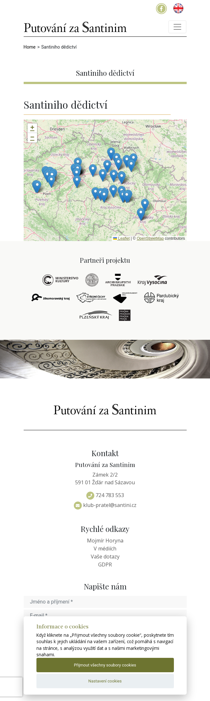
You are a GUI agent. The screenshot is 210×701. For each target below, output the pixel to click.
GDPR (105, 564)
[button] (145, 205)
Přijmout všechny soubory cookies (105, 665)
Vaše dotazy (105, 556)
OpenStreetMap (150, 238)
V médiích (105, 548)
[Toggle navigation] (177, 26)
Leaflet (121, 238)
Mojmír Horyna (105, 540)
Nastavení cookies (104, 681)
